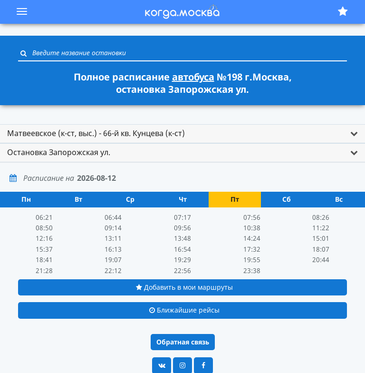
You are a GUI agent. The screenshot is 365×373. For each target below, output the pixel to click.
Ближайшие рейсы (184, 309)
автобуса (193, 76)
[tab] (182, 134)
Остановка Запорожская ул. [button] (58, 152)
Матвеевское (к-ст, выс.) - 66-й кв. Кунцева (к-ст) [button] (96, 133)
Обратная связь (182, 341)
